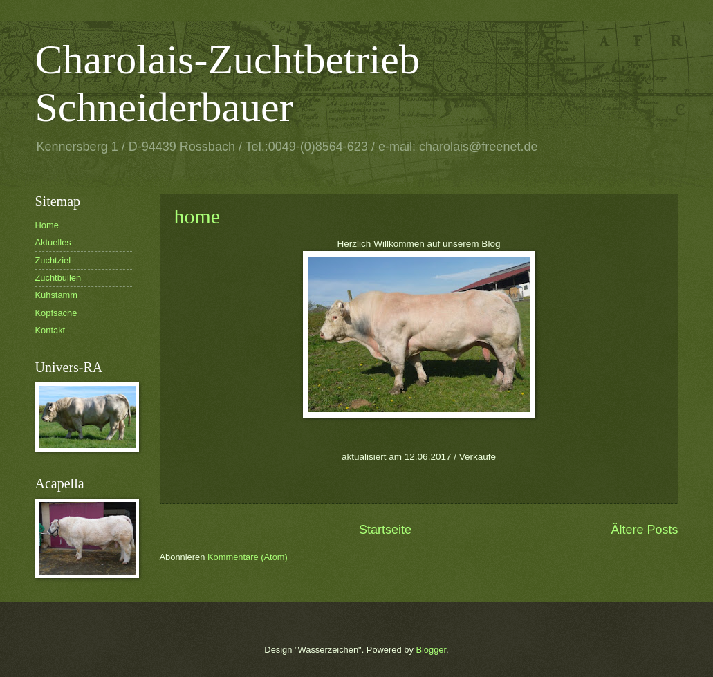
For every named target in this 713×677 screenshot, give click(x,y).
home (197, 216)
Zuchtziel (53, 260)
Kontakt (50, 330)
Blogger (431, 649)
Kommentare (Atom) (247, 557)
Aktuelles (53, 242)
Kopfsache (56, 313)
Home (47, 225)
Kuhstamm (56, 295)
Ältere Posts (644, 530)
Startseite (385, 530)
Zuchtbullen (58, 277)
